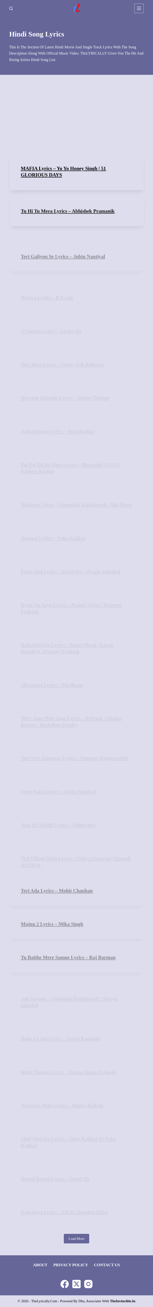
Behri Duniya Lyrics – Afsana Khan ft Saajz (68, 1072)
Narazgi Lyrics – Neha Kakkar (53, 538)
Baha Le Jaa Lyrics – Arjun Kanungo (61, 1038)
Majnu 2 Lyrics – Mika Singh (52, 932)
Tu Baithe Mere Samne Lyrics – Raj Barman (68, 965)
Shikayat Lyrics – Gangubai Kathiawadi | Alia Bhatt (76, 504)
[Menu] (139, 8)
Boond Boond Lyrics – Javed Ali (55, 1179)
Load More (76, 1239)
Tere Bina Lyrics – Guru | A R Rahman (62, 364)
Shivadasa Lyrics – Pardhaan (52, 685)
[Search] (11, 8)
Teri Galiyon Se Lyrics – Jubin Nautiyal (63, 264)
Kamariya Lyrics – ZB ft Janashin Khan (64, 1212)
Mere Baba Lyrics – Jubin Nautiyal (58, 792)
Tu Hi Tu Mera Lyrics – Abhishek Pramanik (68, 216)
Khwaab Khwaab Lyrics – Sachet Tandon (65, 398)
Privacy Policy (70, 1265)
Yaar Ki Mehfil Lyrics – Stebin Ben (58, 825)
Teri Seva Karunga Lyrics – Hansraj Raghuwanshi (74, 758)
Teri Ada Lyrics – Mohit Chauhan (57, 898)
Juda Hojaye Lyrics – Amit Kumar (58, 431)
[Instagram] (88, 1284)
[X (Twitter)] (76, 1284)
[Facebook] (64, 1284)
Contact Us (107, 1265)
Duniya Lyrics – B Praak (47, 297)
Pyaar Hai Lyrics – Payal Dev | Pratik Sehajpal (71, 571)
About (40, 1265)
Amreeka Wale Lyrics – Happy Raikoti (62, 1105)
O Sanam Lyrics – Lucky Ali (51, 331)
